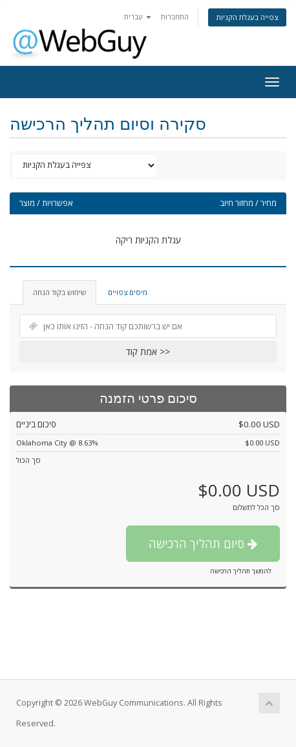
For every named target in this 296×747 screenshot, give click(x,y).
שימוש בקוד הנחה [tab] (59, 292)
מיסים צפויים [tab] (127, 292)
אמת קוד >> (148, 351)
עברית (137, 16)
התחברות (175, 16)
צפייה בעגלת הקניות (247, 17)
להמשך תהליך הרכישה (240, 570)
